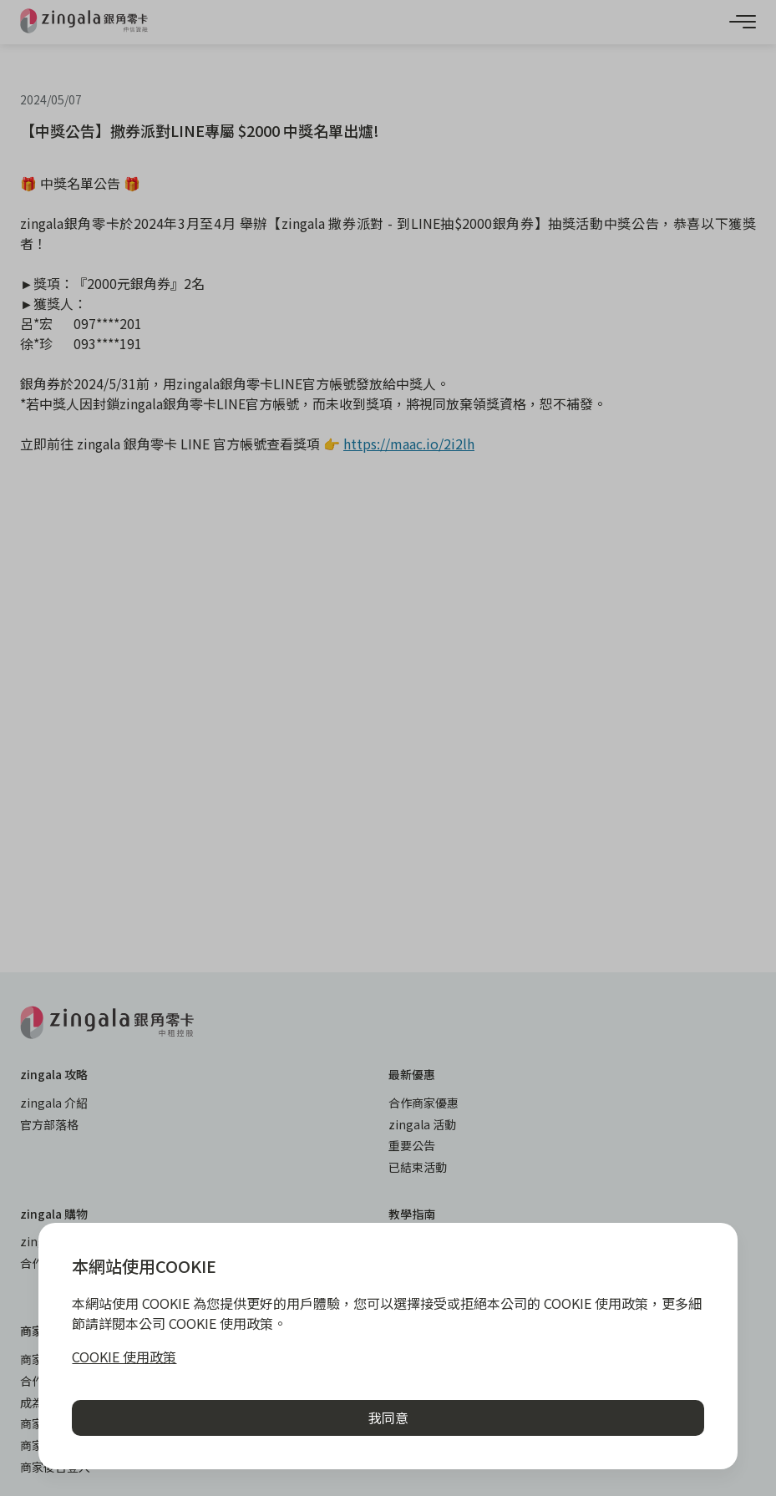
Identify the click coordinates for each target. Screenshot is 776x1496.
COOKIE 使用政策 (124, 1356)
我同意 (388, 1417)
